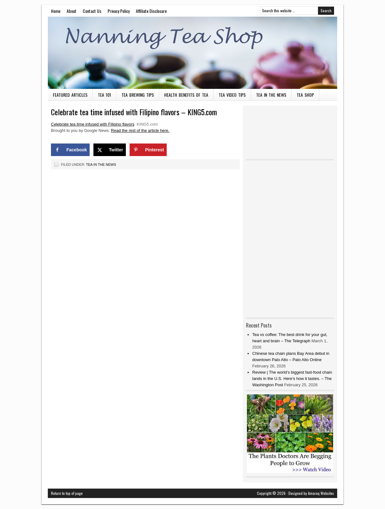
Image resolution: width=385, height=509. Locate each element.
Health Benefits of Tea (186, 94)
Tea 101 (104, 94)
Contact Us (92, 11)
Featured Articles (70, 94)
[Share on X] (109, 149)
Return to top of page (67, 493)
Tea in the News (271, 94)
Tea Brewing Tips (137, 94)
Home (55, 11)
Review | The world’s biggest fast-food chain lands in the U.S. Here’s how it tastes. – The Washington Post (292, 378)
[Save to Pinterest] (148, 149)
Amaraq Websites (321, 493)
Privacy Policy (119, 11)
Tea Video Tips (232, 94)
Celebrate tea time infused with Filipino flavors (92, 124)
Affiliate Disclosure (151, 11)
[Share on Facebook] (70, 149)
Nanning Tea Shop (192, 53)
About (71, 11)
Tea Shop (305, 94)
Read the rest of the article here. (140, 130)
